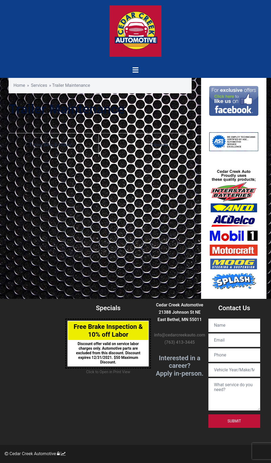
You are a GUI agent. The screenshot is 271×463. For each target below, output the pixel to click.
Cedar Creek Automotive (30, 453)
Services (39, 85)
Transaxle (159, 144)
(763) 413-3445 (179, 342)
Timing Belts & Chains (50, 144)
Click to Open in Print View (108, 372)
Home (19, 85)
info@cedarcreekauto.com (179, 335)
